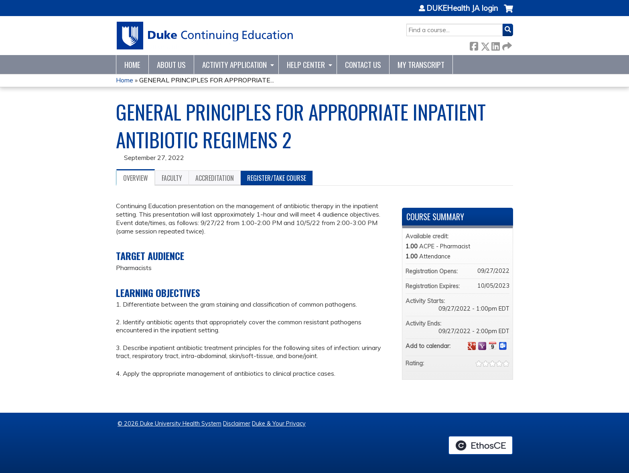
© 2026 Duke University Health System (169, 423)
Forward (506, 44)
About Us (171, 64)
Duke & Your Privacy (279, 423)
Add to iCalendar (493, 346)
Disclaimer (236, 423)
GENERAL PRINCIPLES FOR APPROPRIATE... (206, 80)
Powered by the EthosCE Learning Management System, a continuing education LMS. (480, 445)
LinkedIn (495, 44)
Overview (135, 178)
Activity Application (234, 64)
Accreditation (214, 178)
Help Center (306, 64)
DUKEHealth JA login (462, 8)
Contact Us (363, 64)
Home (132, 64)
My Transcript (421, 64)
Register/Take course (276, 178)
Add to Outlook (503, 346)
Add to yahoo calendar (482, 346)
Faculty (172, 178)
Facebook (474, 44)
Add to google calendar (472, 346)
